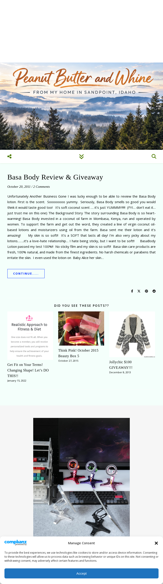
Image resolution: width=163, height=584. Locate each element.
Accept (81, 573)
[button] (156, 543)
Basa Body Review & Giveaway (55, 177)
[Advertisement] (81, 31)
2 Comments (41, 186)
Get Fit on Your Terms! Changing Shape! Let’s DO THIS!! (28, 370)
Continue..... (26, 273)
